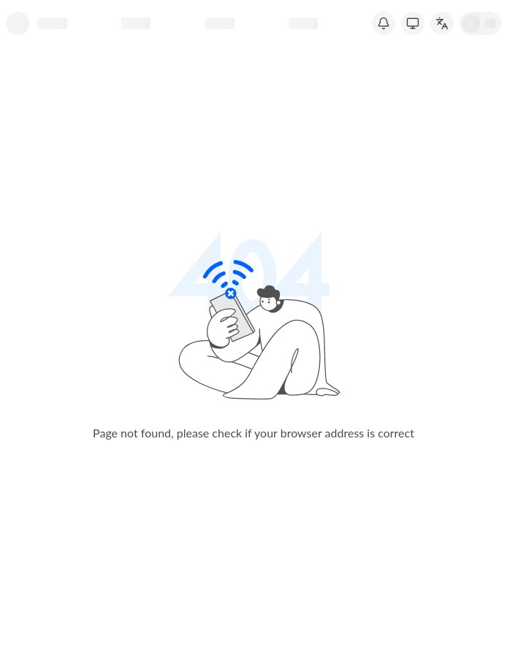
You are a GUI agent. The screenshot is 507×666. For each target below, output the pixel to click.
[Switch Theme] (412, 23)
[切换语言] (442, 23)
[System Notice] (383, 23)
